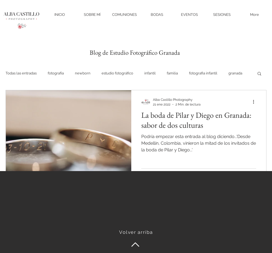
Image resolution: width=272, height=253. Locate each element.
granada (235, 73)
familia (172, 73)
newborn (82, 73)
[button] (259, 74)
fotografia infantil (203, 73)
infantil (150, 73)
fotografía (56, 73)
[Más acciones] (255, 101)
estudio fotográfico (117, 73)
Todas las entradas (21, 73)
